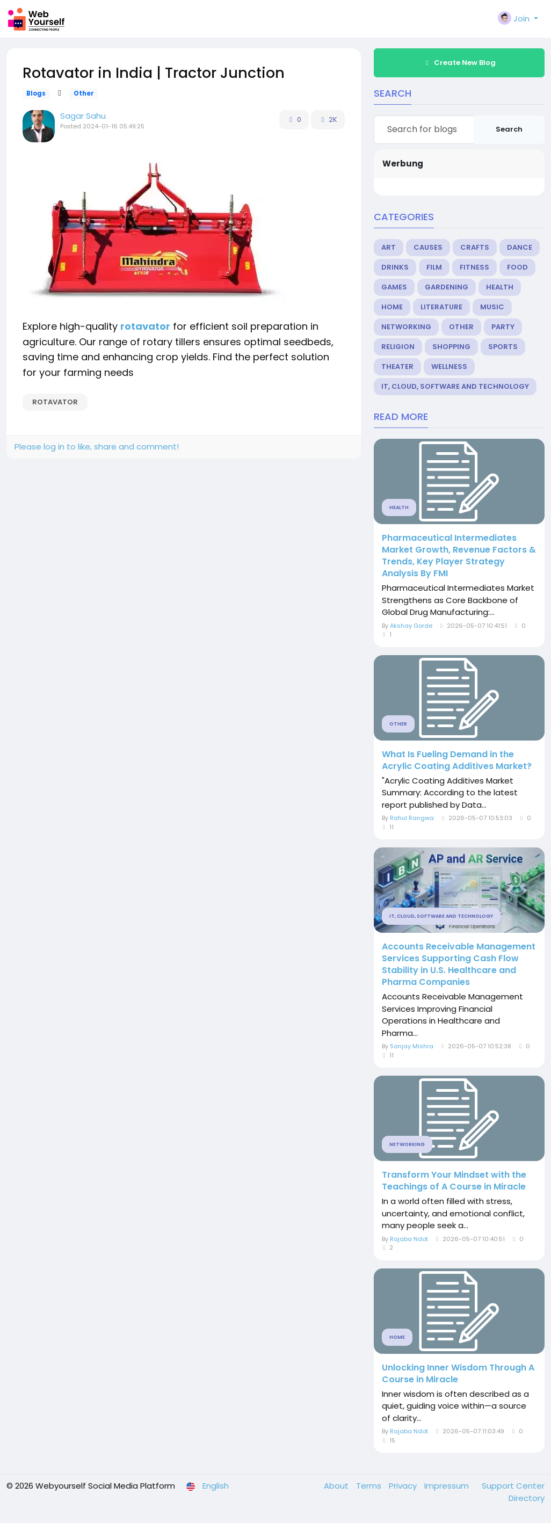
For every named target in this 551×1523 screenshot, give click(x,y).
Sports (503, 347)
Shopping (451, 347)
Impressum (447, 1485)
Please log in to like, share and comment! (97, 446)
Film (434, 267)
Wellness (449, 366)
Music (492, 307)
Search (509, 129)
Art (388, 247)
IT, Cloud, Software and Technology (455, 386)
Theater (397, 366)
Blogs (36, 93)
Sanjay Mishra (411, 1046)
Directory (527, 1498)
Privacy (404, 1485)
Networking (406, 327)
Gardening (446, 287)
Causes (428, 247)
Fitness (474, 267)
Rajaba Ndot (409, 1239)
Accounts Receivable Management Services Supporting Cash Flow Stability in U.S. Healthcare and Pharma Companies (458, 964)
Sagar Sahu (83, 115)
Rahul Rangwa (412, 818)
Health (499, 287)
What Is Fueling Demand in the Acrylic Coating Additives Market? (457, 760)
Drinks (395, 267)
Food (517, 267)
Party (502, 327)
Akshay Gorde (411, 625)
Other (84, 93)
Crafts (474, 247)
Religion (398, 347)
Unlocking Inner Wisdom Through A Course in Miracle (458, 1374)
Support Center (513, 1485)
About (337, 1485)
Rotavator (55, 402)
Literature (441, 307)
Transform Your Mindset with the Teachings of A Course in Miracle (454, 1181)
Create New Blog (459, 62)
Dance (519, 247)
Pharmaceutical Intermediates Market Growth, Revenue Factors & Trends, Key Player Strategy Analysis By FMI (459, 555)
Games (394, 287)
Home (392, 307)
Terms (369, 1485)
